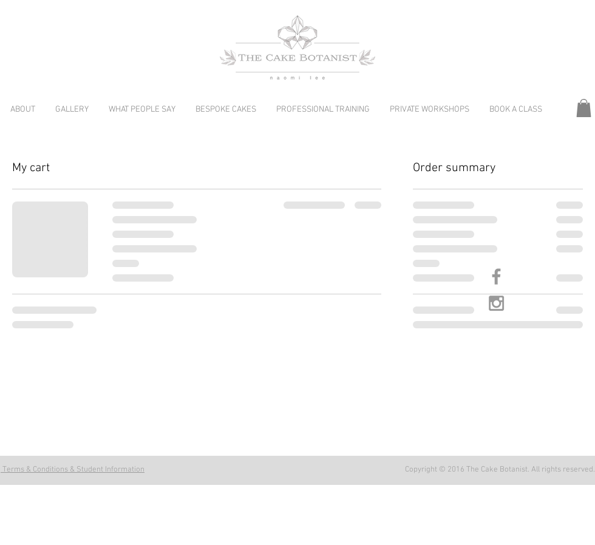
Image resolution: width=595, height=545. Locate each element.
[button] (583, 108)
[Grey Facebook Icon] (496, 276)
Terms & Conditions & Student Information (72, 470)
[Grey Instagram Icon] (496, 303)
